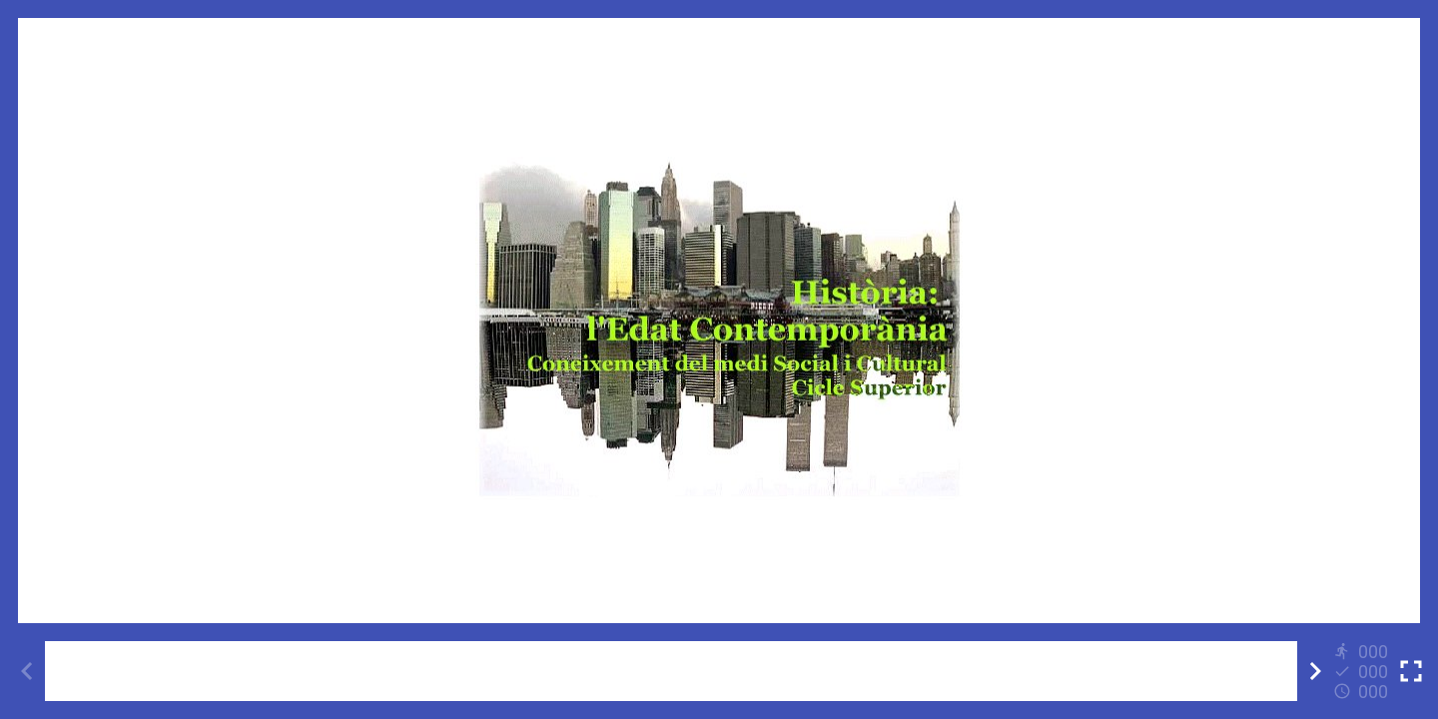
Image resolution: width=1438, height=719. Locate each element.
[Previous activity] (27, 671)
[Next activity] (1315, 671)
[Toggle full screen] (1411, 671)
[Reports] (1363, 671)
